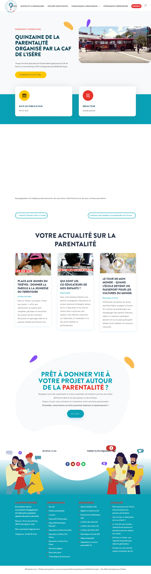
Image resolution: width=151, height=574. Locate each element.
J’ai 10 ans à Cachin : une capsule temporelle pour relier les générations (122, 540)
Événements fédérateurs (116, 6)
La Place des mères (88, 526)
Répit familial (65, 293)
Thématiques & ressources (84, 6)
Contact (136, 6)
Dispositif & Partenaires (32, 6)
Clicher (123, 569)
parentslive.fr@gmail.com (30, 529)
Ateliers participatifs (57, 6)
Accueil (13, 6)
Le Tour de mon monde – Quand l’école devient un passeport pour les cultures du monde (117, 286)
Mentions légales (55, 548)
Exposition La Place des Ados (60, 530)
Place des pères (55, 552)
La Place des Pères (88, 530)
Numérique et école (110, 298)
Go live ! (75, 414)
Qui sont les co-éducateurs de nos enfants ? (73, 284)
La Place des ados (24, 296)
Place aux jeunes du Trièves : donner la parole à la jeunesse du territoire (33, 286)
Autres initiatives (87, 506)
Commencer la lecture (30, 75)
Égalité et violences (88, 511)
